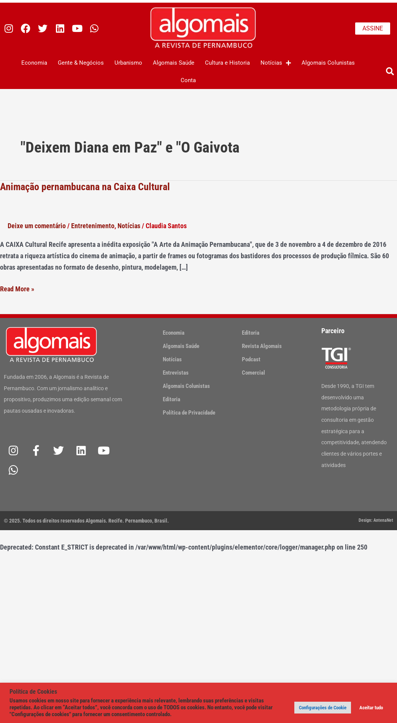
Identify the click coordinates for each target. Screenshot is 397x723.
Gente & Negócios (81, 62)
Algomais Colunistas (328, 62)
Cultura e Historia (227, 62)
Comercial (253, 372)
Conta (188, 80)
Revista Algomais (262, 346)
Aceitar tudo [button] (371, 707)
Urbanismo (128, 62)
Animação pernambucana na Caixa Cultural (85, 186)
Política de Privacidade (189, 412)
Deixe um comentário (37, 226)
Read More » (17, 288)
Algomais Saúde (173, 62)
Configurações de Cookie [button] (322, 707)
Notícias (275, 63)
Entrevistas (176, 372)
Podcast (251, 359)
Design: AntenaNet (376, 520)
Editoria (171, 399)
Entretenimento (92, 226)
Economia (34, 62)
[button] (390, 72)
